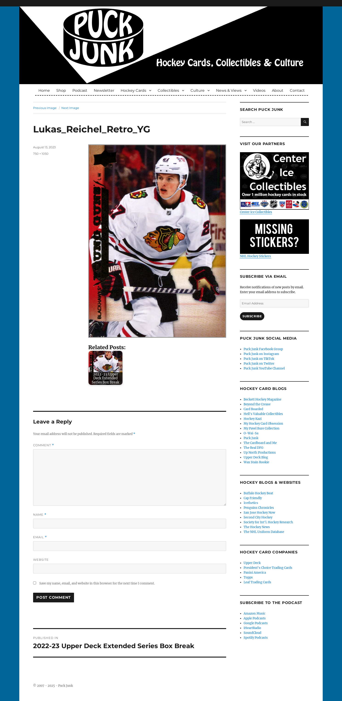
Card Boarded (253, 409)
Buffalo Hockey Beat (258, 493)
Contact (297, 90)
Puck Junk (251, 438)
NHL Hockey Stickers (274, 238)
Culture (198, 90)
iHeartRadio (252, 628)
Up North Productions (260, 453)
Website (41, 559)
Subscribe (252, 316)
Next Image (70, 108)
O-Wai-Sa (251, 433)
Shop (61, 90)
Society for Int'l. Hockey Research (268, 522)
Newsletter (104, 90)
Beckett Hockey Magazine (262, 399)
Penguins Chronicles (259, 508)
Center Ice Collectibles (274, 183)
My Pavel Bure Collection (261, 428)
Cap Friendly (253, 498)
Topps (248, 577)
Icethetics (251, 503)
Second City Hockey (258, 517)
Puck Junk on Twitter (259, 364)
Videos (259, 90)
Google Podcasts (256, 623)
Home (44, 90)
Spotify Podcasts (256, 638)
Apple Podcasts (255, 618)
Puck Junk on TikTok (259, 359)
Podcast (79, 90)
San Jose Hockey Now (259, 513)
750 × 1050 (40, 153)
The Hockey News (257, 527)
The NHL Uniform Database (264, 532)
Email (40, 537)
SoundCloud (252, 633)
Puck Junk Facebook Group (263, 349)
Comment (43, 445)
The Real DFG (253, 448)
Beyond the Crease (257, 404)
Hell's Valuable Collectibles (263, 414)
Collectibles (168, 90)
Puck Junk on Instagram (261, 354)
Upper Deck (252, 563)
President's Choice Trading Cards (268, 568)
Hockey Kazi (253, 419)
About (277, 90)
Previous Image (45, 108)
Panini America (255, 573)
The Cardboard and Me (260, 443)
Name (39, 515)
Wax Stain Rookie (256, 462)
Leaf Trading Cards (257, 582)
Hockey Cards (133, 90)
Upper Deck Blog (256, 457)
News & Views (229, 90)
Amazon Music (254, 613)
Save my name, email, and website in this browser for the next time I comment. (97, 583)
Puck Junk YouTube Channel (264, 368)
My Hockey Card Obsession (263, 424)
